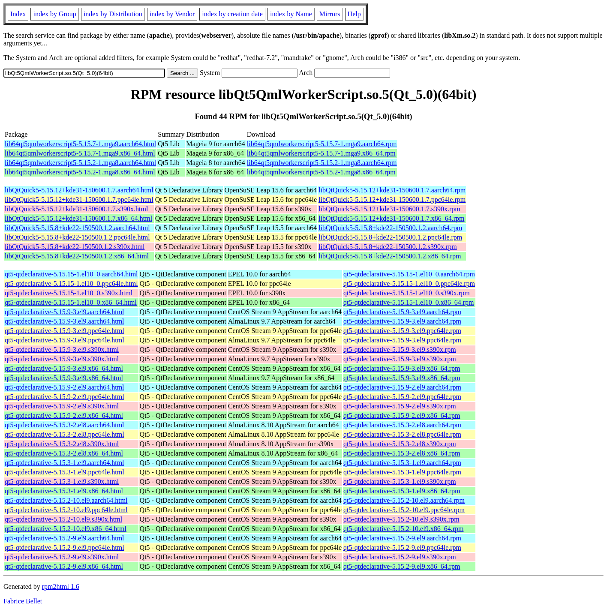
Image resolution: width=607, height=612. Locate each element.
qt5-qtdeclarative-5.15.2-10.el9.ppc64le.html (66, 509)
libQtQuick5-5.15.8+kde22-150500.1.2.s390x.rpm (388, 246)
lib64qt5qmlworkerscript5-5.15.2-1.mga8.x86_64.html (80, 172)
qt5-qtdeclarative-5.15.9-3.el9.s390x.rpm (399, 349)
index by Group (54, 14)
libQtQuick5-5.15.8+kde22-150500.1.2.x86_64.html (77, 256)
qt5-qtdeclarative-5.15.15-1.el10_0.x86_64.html (71, 302)
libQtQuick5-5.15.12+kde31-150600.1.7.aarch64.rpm (392, 190)
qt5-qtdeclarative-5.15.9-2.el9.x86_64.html (64, 415)
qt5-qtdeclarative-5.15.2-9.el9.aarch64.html (64, 538)
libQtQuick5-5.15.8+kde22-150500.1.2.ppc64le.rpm (390, 237)
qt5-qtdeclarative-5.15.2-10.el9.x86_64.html (65, 528)
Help (354, 14)
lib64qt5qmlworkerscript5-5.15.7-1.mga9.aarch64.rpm (322, 143)
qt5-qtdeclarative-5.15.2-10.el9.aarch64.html (66, 500)
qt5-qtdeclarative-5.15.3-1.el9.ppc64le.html (64, 472)
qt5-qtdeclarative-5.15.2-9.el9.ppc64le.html (64, 547)
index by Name (291, 14)
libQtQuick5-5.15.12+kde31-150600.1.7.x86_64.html (78, 218)
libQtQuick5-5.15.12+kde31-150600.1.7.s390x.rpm (389, 209)
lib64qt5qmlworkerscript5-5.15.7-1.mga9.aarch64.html (80, 143)
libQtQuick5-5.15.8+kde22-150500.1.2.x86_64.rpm (390, 256)
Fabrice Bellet (22, 601)
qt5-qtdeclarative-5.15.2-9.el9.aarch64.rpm (402, 538)
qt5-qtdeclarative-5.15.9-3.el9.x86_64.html (64, 368)
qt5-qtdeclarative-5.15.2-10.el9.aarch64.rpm (404, 500)
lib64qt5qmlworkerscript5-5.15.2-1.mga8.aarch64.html (80, 162)
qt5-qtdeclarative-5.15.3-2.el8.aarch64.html (64, 425)
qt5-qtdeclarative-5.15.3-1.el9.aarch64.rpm (402, 462)
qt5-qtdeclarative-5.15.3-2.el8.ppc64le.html (64, 434)
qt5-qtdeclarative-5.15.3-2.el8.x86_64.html (64, 453)
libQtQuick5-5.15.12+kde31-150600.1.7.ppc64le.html (79, 199)
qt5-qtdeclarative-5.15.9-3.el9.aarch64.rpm (402, 311)
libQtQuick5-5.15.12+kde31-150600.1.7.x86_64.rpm (392, 218)
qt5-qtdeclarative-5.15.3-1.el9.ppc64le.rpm (402, 472)
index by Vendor (172, 14)
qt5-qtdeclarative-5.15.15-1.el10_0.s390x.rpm (406, 293)
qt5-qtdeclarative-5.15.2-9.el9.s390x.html (62, 557)
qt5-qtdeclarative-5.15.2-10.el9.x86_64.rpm (403, 528)
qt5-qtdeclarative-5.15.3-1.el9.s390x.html (62, 481)
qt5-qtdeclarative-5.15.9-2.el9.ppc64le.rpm (402, 396)
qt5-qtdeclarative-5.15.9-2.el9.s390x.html (62, 406)
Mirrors (329, 14)
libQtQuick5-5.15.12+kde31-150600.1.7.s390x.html (76, 209)
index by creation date (232, 14)
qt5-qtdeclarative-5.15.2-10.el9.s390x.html (63, 519)
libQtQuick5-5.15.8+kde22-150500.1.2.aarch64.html (77, 227)
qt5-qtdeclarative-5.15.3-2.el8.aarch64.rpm (402, 425)
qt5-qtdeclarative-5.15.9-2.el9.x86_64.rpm (401, 415)
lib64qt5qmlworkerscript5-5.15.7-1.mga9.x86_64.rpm (321, 153)
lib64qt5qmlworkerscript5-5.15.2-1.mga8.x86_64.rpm (321, 172)
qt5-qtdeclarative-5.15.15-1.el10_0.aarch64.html (71, 274)
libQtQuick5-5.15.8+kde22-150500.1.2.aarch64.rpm (390, 227)
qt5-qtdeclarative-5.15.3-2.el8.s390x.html (62, 443)
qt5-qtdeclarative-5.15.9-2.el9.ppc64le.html (64, 396)
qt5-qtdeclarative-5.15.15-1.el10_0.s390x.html (68, 293)
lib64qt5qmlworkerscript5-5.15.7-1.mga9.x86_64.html (80, 153)
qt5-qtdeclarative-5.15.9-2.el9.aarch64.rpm (402, 387)
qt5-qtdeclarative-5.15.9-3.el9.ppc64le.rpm (402, 330)
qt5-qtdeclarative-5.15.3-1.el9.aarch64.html (64, 462)
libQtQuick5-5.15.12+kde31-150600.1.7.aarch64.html (79, 190)
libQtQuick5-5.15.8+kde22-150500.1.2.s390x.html (74, 246)
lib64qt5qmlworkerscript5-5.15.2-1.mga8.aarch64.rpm (322, 162)
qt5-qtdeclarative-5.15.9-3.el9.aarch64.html (64, 311)
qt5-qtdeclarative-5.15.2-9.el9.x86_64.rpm (401, 566)
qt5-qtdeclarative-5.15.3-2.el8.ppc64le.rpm (402, 434)
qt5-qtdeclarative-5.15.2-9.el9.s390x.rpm (399, 557)
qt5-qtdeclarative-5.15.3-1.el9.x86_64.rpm (401, 491)
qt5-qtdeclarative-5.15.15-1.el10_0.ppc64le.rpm (409, 283)
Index (18, 14)
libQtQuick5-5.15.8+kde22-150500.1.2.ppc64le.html (77, 237)
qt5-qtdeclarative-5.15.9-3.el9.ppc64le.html (64, 330)
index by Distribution (113, 14)
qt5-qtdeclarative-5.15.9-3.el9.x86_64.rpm (401, 368)
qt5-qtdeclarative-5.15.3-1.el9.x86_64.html (64, 491)
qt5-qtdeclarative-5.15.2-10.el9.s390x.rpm (401, 519)
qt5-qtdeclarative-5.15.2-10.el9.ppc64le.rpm (404, 509)
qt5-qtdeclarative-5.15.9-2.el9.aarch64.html (64, 387)
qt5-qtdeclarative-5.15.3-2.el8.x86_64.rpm (401, 453)
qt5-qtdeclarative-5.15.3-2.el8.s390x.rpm (399, 443)
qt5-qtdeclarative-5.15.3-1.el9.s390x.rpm (399, 481)
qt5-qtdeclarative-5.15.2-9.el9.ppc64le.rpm (402, 547)
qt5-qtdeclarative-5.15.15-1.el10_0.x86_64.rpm (408, 302)
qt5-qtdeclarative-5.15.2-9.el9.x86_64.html (64, 566)
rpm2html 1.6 (60, 586)
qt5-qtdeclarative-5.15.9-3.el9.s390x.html (62, 349)
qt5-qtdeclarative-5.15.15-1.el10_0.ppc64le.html (71, 283)
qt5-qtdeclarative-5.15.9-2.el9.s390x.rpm (399, 406)
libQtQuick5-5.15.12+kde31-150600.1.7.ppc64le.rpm (392, 199)
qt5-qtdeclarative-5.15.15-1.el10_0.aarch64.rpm (409, 274)
